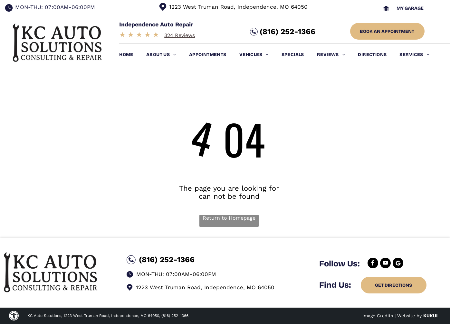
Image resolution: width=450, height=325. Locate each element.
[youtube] (385, 264)
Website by (409, 315)
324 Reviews (179, 35)
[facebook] (373, 264)
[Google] (398, 264)
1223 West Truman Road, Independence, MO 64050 (238, 7)
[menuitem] (132, 54)
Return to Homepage (229, 218)
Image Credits (377, 315)
